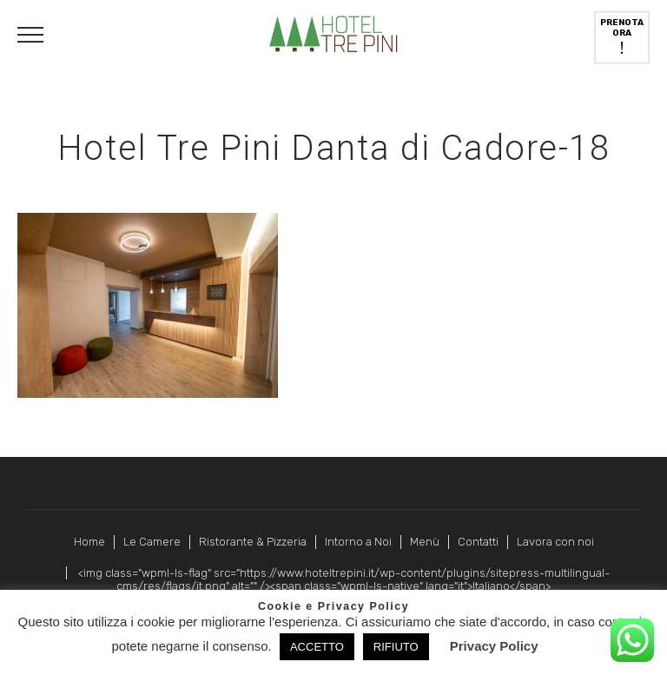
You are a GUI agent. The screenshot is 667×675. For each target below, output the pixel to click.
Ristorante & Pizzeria (253, 541)
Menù (424, 541)
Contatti (478, 541)
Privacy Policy (494, 646)
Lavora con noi (555, 541)
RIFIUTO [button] (396, 646)
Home (89, 541)
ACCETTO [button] (317, 646)
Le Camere (152, 541)
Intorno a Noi (358, 541)
